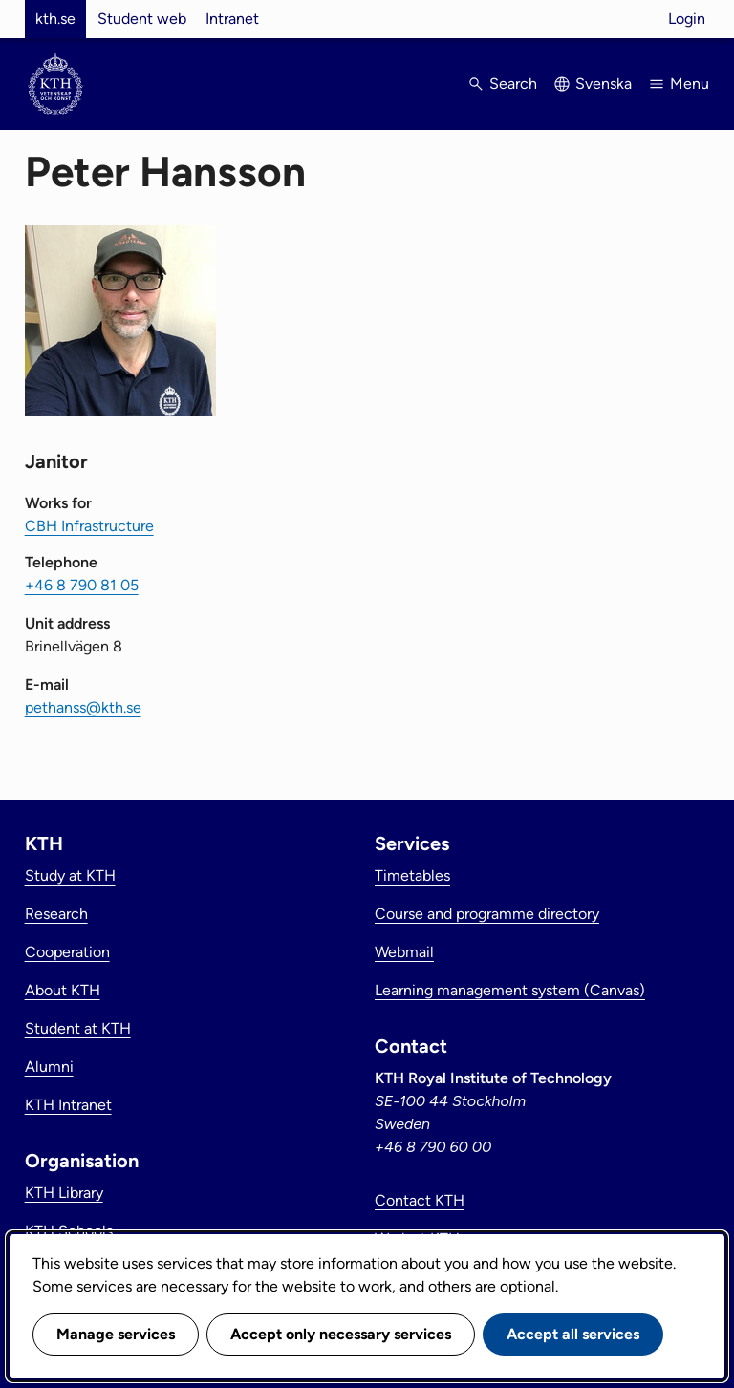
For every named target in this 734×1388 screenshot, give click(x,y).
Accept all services (573, 1334)
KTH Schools (69, 1231)
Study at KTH (70, 875)
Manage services (115, 1334)
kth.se (55, 19)
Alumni (49, 1066)
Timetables (412, 875)
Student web (141, 19)
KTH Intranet (68, 1105)
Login (686, 19)
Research (56, 914)
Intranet (232, 19)
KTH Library (64, 1193)
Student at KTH (78, 1028)
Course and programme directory (487, 914)
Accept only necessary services (340, 1334)
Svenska (603, 84)
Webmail (404, 952)
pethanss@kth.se (83, 707)
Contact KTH (419, 1200)
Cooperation (67, 952)
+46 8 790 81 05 (82, 585)
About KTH (62, 990)
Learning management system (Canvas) (510, 990)
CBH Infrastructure (89, 526)
